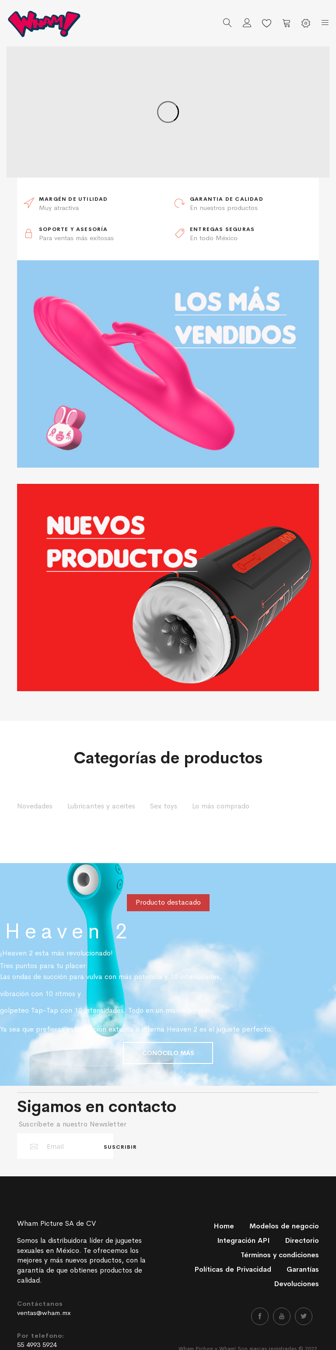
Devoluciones (296, 1283)
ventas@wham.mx (44, 1312)
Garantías (303, 1269)
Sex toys (163, 806)
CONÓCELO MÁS (168, 1053)
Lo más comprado (220, 806)
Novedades (34, 806)
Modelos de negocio (284, 1226)
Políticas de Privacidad (232, 1269)
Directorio (302, 1240)
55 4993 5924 (36, 1344)
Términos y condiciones (280, 1254)
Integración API (243, 1240)
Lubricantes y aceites (101, 806)
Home (224, 1226)
